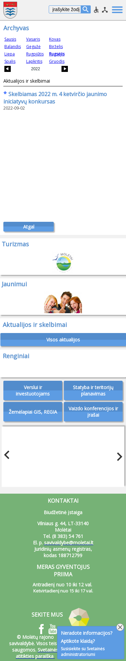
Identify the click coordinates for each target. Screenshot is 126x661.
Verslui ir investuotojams (33, 390)
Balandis (12, 46)
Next (117, 455)
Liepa (9, 54)
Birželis (56, 46)
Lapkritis (34, 61)
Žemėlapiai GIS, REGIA (33, 412)
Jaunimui (14, 284)
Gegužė (33, 46)
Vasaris (33, 39)
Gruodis (57, 61)
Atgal (28, 226)
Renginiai (16, 356)
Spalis (9, 61)
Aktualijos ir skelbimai (26, 81)
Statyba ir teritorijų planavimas (93, 390)
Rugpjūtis (35, 54)
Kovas (54, 39)
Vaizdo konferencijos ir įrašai (93, 411)
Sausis (10, 39)
